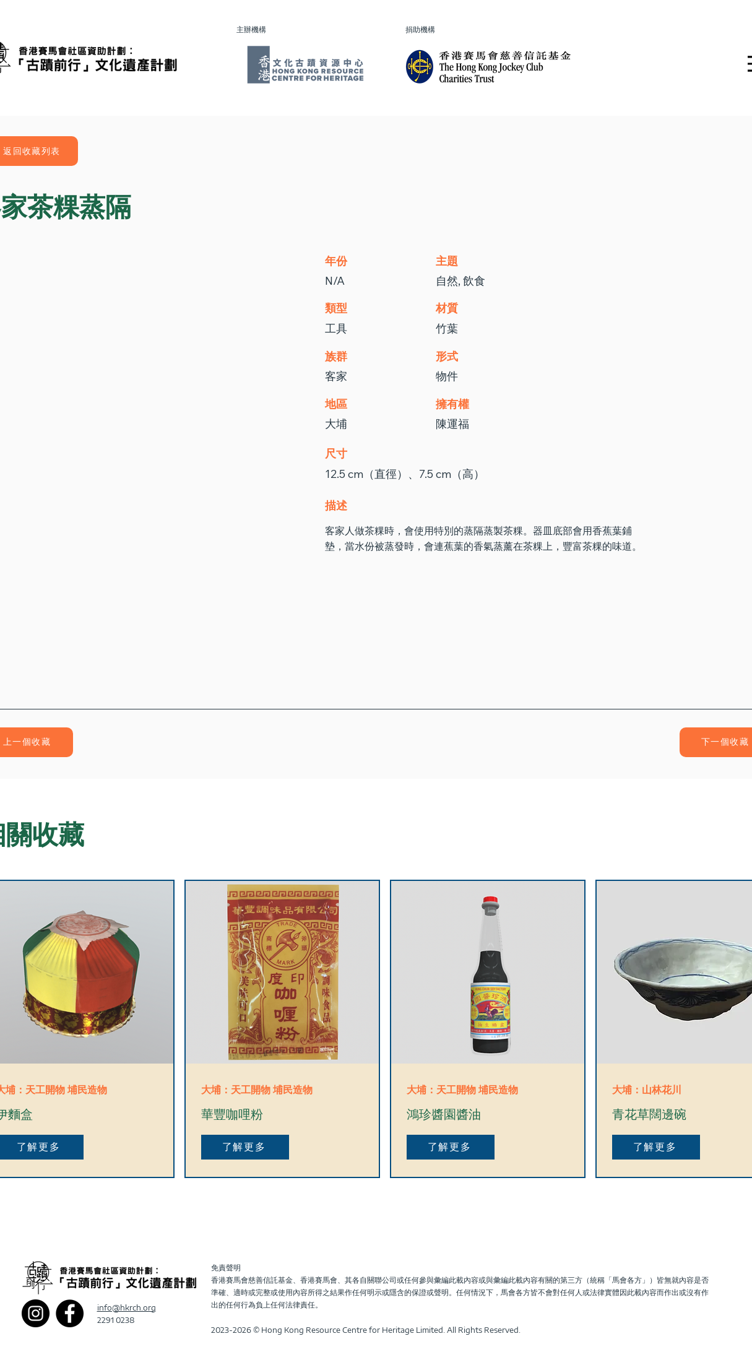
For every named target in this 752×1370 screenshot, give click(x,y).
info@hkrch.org (126, 1307)
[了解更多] (245, 1147)
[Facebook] (70, 1313)
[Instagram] (36, 1313)
